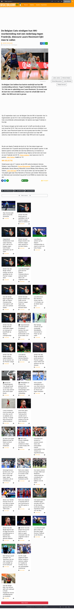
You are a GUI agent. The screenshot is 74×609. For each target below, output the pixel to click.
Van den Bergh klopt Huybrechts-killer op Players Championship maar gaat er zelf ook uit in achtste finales (8, 302)
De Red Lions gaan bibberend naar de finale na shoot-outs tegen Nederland (8, 442)
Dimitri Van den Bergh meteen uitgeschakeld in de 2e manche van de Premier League (8, 358)
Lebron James (56, 78)
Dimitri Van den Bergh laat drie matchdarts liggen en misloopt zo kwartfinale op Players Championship (8, 330)
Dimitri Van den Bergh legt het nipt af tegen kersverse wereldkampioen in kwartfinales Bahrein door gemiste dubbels (8, 533)
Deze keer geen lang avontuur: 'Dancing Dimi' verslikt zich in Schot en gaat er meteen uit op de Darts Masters (23, 416)
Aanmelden (67, 1)
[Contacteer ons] (66, 603)
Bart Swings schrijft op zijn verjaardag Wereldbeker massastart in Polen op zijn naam (38, 330)
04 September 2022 (6, 44)
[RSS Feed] (68, 603)
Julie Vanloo (11, 157)
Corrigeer (44, 180)
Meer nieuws (25, 195)
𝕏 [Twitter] (63, 603)
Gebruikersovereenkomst (22, 604)
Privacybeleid (38, 603)
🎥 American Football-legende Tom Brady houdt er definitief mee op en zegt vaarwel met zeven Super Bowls (8, 388)
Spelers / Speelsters (41, 5)
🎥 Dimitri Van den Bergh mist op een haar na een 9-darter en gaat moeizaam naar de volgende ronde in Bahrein (23, 533)
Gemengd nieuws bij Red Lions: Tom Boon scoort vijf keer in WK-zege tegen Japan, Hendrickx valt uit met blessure (8, 475)
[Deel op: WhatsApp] (46, 43)
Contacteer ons (30, 603)
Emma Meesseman (24, 166)
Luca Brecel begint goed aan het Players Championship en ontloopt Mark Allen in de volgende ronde (23, 274)
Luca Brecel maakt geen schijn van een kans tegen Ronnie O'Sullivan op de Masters (39, 531)
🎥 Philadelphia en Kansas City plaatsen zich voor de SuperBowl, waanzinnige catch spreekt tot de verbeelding (23, 388)
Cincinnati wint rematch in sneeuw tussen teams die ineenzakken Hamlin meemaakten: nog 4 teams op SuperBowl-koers (39, 445)
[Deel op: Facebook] (41, 43)
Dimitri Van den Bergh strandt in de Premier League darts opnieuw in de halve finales (24, 242)
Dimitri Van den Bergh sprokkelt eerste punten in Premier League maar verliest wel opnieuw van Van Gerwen (39, 360)
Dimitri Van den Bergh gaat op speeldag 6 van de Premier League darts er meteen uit (24, 218)
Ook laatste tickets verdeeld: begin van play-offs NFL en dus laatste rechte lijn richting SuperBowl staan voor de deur (39, 505)
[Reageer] (13, 218)
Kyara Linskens (24, 155)
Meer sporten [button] (8, 1)
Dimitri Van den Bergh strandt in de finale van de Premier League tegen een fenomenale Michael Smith (24, 302)
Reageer (15, 44)
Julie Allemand (11, 170)
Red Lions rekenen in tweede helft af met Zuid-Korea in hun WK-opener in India (23, 503)
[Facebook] (60, 603)
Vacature (45, 603)
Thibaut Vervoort (61, 84)
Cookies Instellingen (36, 604)
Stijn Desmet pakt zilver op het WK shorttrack (8, 214)
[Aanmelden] (2, 191)
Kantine (32, 5)
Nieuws (26, 5)
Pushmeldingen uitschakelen (50, 604)
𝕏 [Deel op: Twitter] (43, 43)
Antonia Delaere (66, 78)
